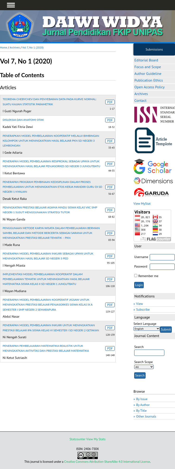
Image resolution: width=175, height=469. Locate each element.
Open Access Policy (149, 87)
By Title (141, 410)
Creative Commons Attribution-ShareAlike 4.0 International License (107, 461)
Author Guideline (147, 73)
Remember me (148, 276)
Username (141, 257)
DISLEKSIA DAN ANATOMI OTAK (23, 119)
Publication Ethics (148, 80)
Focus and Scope (147, 66)
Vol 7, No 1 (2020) (33, 47)
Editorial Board (146, 60)
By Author (143, 405)
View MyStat (142, 203)
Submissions (154, 49)
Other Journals (146, 416)
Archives (141, 93)
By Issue (141, 399)
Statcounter (78, 439)
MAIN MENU (11, 5)
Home (3, 47)
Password (140, 266)
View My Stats (95, 439)
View (139, 304)
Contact (140, 100)
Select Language (145, 324)
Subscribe (143, 309)
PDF (110, 102)
